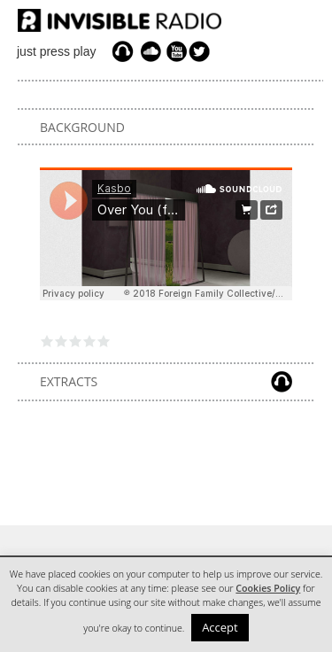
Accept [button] (220, 627)
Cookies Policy (267, 588)
